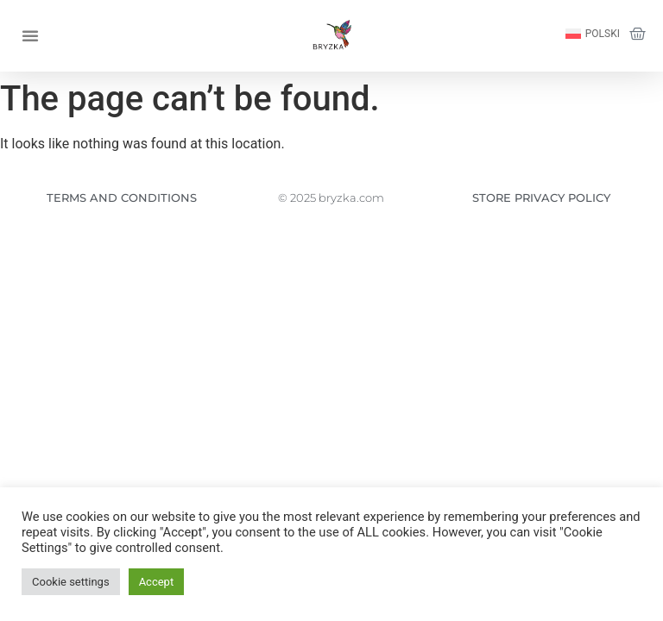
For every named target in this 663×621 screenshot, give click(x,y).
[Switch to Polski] (592, 34)
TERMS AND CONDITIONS (122, 197)
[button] (30, 35)
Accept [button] (156, 581)
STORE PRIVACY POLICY (541, 197)
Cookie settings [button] (71, 581)
